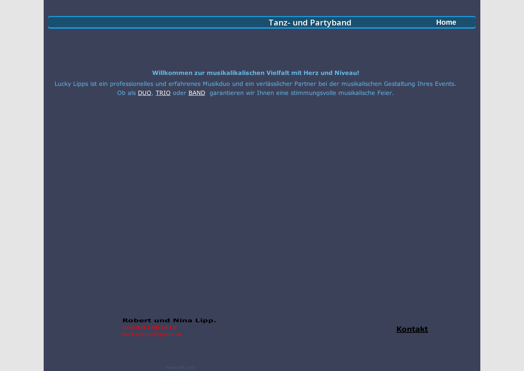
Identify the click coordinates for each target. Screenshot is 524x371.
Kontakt (412, 327)
